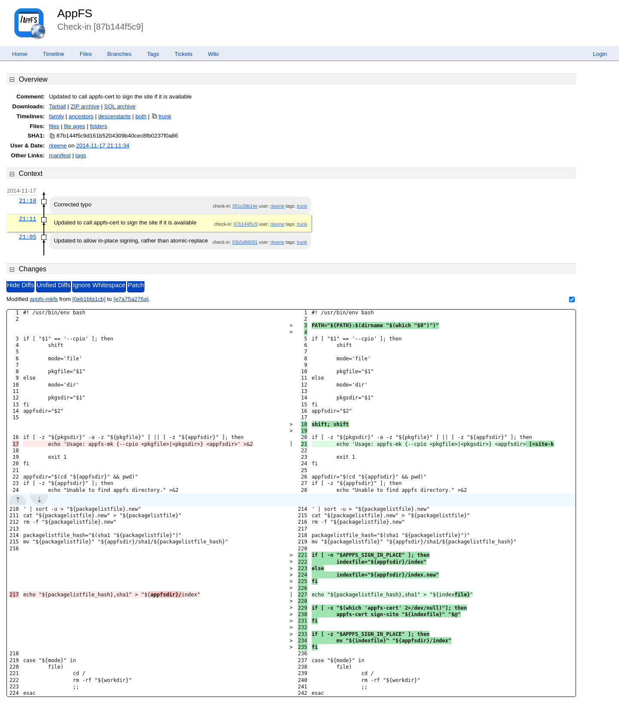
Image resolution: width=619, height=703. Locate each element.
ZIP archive (84, 106)
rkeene (58, 145)
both (141, 116)
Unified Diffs (53, 285)
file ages (75, 126)
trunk (165, 116)
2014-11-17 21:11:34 (102, 145)
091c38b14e (245, 206)
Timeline (53, 54)
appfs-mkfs (44, 299)
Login (600, 54)
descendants (114, 116)
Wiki (213, 54)
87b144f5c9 (246, 224)
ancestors (81, 116)
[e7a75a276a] (131, 299)
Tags (153, 54)
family (56, 116)
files (54, 126)
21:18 (27, 201)
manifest (59, 155)
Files (86, 54)
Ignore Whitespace (99, 285)
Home (20, 54)
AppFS (74, 13)
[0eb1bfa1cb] (88, 299)
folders (98, 126)
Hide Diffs (20, 285)
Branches (119, 54)
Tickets (184, 54)
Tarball (57, 106)
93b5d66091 (244, 242)
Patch (136, 285)
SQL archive (119, 106)
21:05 (27, 237)
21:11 (27, 219)
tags (80, 155)
